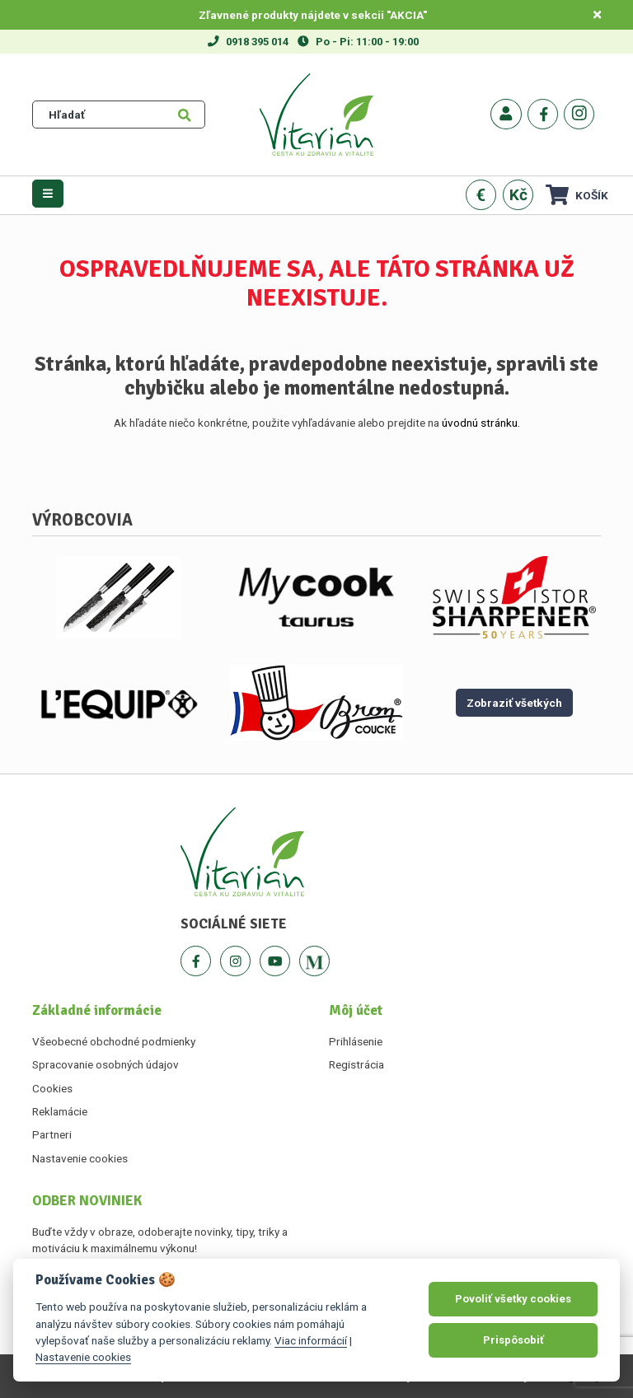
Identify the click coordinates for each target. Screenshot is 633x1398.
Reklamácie (59, 1111)
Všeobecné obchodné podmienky (113, 1041)
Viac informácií (310, 1340)
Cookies (52, 1088)
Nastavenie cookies (80, 1158)
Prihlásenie (355, 1041)
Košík (577, 195)
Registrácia (356, 1064)
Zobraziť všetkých (514, 702)
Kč (518, 194)
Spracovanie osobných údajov (105, 1064)
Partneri (52, 1134)
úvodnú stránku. (481, 422)
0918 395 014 (257, 41)
